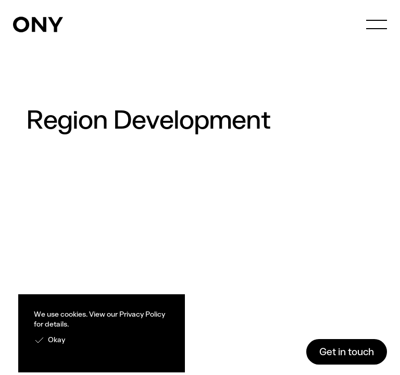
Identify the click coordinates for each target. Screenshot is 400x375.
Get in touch (346, 352)
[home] (38, 24)
